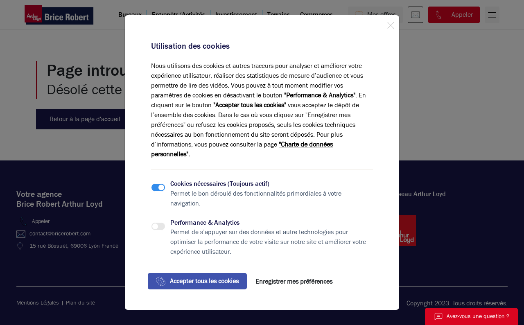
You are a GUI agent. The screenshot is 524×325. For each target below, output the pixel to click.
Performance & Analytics (204, 222)
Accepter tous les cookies (197, 281)
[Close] (390, 23)
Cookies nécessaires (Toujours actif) (219, 183)
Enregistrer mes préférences (293, 281)
